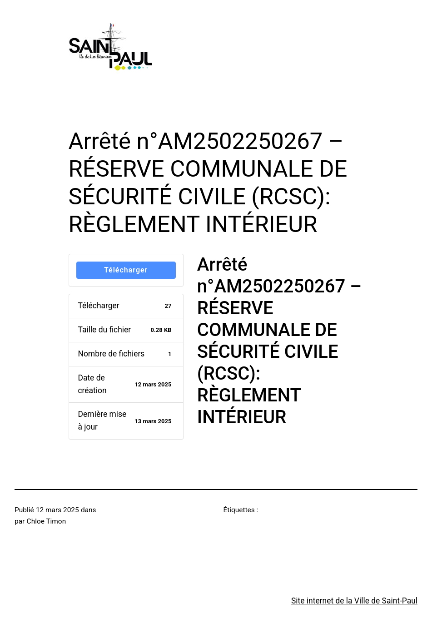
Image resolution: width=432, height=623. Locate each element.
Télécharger (126, 270)
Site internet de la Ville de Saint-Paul (354, 600)
